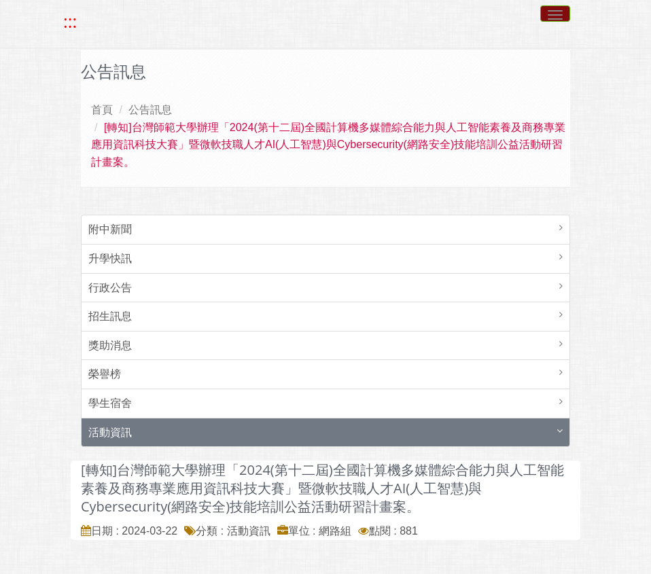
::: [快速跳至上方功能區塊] (70, 22)
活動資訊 (110, 432)
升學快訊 (110, 258)
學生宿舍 (110, 403)
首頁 (102, 109)
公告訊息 (150, 109)
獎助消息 (110, 345)
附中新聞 (110, 229)
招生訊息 (110, 316)
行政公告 (110, 287)
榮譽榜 (104, 374)
